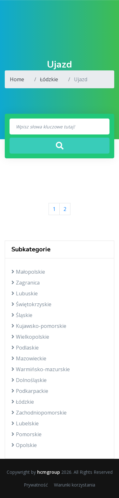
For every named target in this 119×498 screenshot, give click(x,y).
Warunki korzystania (74, 485)
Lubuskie (24, 293)
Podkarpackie (29, 390)
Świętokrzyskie (31, 304)
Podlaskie (25, 347)
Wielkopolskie (30, 336)
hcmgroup (48, 472)
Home (17, 79)
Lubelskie (25, 423)
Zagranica (25, 282)
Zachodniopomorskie (39, 412)
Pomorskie (26, 434)
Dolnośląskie (29, 380)
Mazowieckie (28, 358)
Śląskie (21, 315)
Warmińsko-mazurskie (40, 369)
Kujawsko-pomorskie (38, 325)
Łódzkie (49, 79)
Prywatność (36, 485)
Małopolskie (28, 271)
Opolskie (24, 445)
